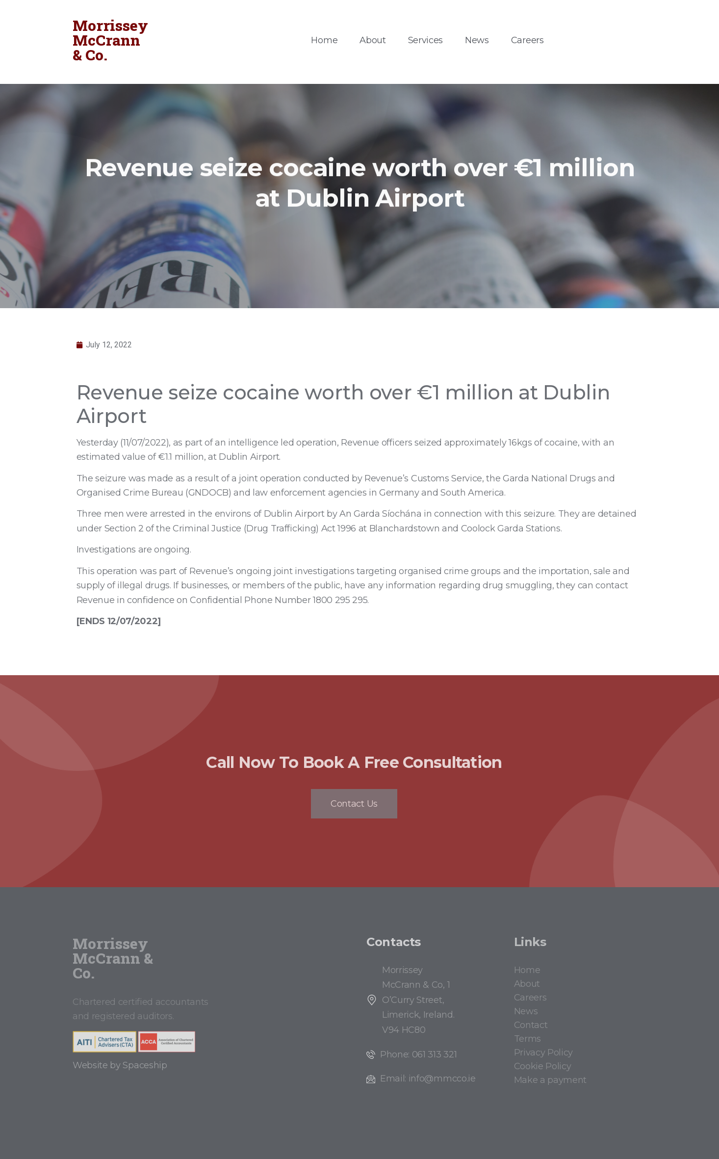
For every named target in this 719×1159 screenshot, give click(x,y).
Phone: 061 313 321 (418, 1054)
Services (425, 40)
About (372, 40)
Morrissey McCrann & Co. (110, 40)
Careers (527, 40)
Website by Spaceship (120, 1065)
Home (324, 40)
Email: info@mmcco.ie (428, 1078)
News (477, 40)
